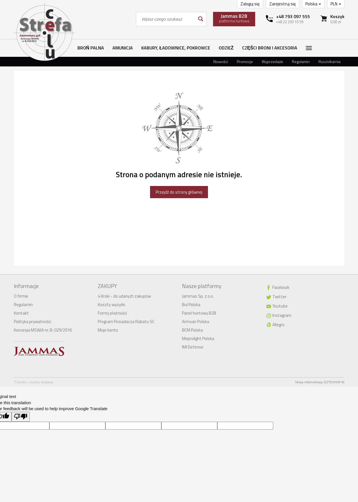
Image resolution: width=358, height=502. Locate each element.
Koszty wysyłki (111, 304)
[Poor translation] (21, 417)
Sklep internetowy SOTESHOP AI (319, 382)
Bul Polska (191, 304)
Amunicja (122, 47)
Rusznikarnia (329, 61)
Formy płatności (112, 313)
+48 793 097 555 (293, 16)
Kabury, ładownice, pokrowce (175, 47)
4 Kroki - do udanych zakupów (124, 296)
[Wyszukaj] (200, 19)
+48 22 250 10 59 (289, 22)
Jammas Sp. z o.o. (198, 296)
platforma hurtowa (234, 18)
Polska (313, 4)
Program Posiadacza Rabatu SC (126, 321)
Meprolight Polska (198, 338)
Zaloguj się (250, 4)
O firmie (21, 296)
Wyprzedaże (272, 61)
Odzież (226, 47)
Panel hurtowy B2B (199, 313)
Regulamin (301, 61)
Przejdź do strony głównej (179, 192)
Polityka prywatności (32, 321)
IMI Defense (192, 347)
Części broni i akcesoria (269, 47)
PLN (336, 4)
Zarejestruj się (282, 4)
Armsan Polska (195, 321)
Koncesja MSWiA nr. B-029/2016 (43, 330)
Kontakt (21, 313)
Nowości (220, 61)
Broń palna (90, 47)
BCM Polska (192, 330)
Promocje (245, 61)
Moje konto (108, 330)
